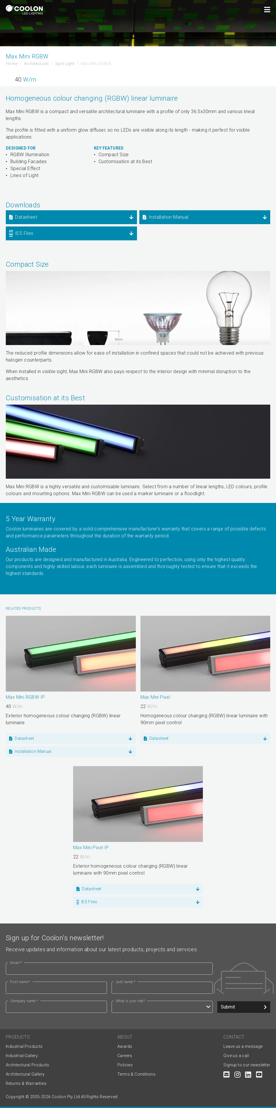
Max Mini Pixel (155, 697)
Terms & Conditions (136, 1074)
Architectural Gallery (25, 1074)
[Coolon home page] (24, 9)
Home (12, 63)
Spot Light (65, 63)
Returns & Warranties (26, 1083)
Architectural (36, 63)
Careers (124, 1055)
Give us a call (236, 1055)
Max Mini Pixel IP (91, 847)
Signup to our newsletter (246, 1065)
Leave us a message (242, 1046)
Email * (16, 963)
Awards (124, 1046)
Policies (125, 1065)
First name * (20, 982)
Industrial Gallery (22, 1055)
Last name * (125, 982)
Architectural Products (27, 1065)
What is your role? (130, 1001)
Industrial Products (24, 1046)
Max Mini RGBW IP (25, 697)
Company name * (24, 1001)
